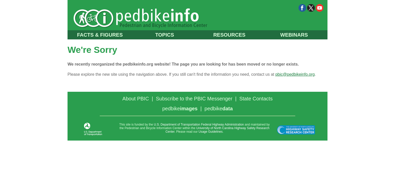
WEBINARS (294, 35)
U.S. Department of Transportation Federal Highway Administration (199, 124)
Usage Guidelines (211, 131)
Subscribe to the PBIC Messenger (194, 98)
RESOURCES (229, 35)
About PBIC (135, 98)
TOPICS (164, 35)
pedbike (180, 108)
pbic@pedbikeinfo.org (295, 74)
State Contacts (256, 98)
